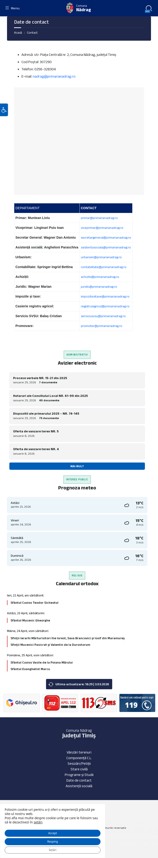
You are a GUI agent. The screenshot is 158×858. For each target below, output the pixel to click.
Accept (52, 833)
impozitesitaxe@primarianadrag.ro (105, 296)
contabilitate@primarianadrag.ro (103, 267)
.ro (120, 257)
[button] (4, 110)
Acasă (18, 32)
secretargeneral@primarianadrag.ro (106, 237)
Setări (52, 850)
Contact (32, 32)
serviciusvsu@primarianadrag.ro (103, 316)
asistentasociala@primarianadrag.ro (106, 247)
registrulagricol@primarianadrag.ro (105, 306)
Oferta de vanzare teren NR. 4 (36, 449)
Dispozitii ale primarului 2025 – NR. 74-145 (46, 413)
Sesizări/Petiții (79, 763)
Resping (52, 842)
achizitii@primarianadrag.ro (100, 277)
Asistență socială (79, 786)
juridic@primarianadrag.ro (99, 286)
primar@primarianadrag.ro (99, 218)
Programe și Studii (79, 775)
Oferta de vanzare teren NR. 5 (36, 431)
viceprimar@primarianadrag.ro (102, 228)
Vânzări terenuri (79, 752)
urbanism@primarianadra (98, 257)
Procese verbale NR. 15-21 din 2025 (40, 378)
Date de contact (79, 780)
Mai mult (77, 466)
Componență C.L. (79, 758)
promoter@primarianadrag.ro (101, 326)
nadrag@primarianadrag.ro (54, 76)
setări (38, 822)
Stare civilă (79, 769)
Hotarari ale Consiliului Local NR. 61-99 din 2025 (50, 396)
